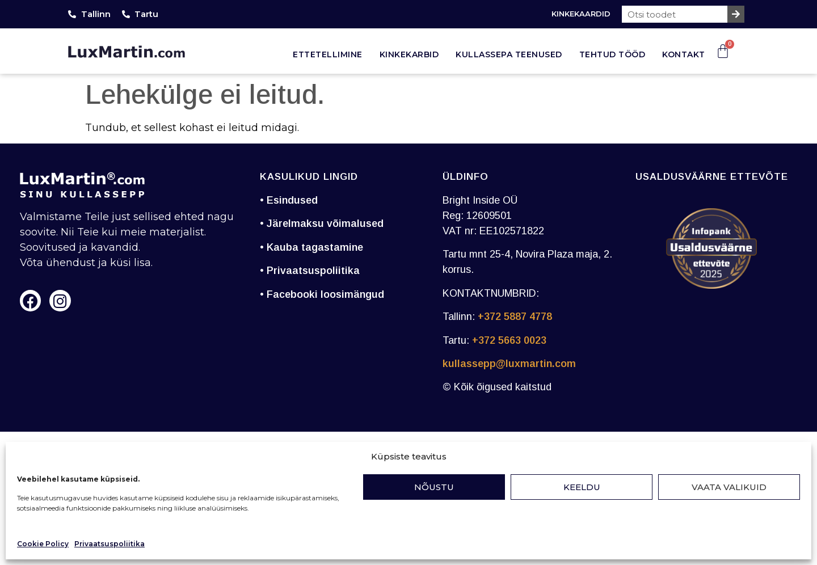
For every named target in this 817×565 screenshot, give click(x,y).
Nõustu (434, 487)
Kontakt (683, 54)
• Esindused (289, 200)
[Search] (735, 14)
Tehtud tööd (612, 54)
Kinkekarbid (409, 54)
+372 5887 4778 (515, 316)
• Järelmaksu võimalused (322, 223)
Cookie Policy (43, 543)
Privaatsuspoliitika (109, 543)
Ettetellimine (328, 54)
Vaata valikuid (729, 487)
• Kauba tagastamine (311, 247)
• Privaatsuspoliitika (310, 270)
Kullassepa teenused (509, 54)
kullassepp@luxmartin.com (509, 363)
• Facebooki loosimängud (322, 294)
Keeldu (581, 487)
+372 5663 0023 (509, 340)
